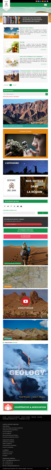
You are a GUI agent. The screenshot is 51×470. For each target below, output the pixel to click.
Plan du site (30, 468)
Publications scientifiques (8, 441)
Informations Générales (9, 458)
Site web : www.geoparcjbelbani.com (11, 465)
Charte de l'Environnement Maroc (10, 429)
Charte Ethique (6, 426)
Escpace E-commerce (11, 224)
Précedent (6, 85)
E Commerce (6, 450)
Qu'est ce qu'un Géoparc (14, 417)
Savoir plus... (44, 35)
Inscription (5, 455)
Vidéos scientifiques (7, 443)
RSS (47, 468)
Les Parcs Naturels (7, 433)
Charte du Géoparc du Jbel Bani (10, 424)
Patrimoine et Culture (24, 419)
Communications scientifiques (9, 445)
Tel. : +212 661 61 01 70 (8, 462)
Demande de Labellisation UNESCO (11, 437)
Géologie (33, 417)
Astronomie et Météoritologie (10, 419)
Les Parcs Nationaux (7, 431)
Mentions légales (22, 468)
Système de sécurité (7, 453)
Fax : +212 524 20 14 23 (8, 464)
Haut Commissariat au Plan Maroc (10, 435)
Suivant (14, 85)
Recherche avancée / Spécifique (11, 96)
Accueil (4, 417)
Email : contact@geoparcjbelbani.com (11, 460)
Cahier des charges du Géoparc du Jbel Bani (13, 428)
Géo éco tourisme (25, 417)
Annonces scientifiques (8, 447)
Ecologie (39, 417)
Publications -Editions (8, 440)
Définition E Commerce (8, 452)
